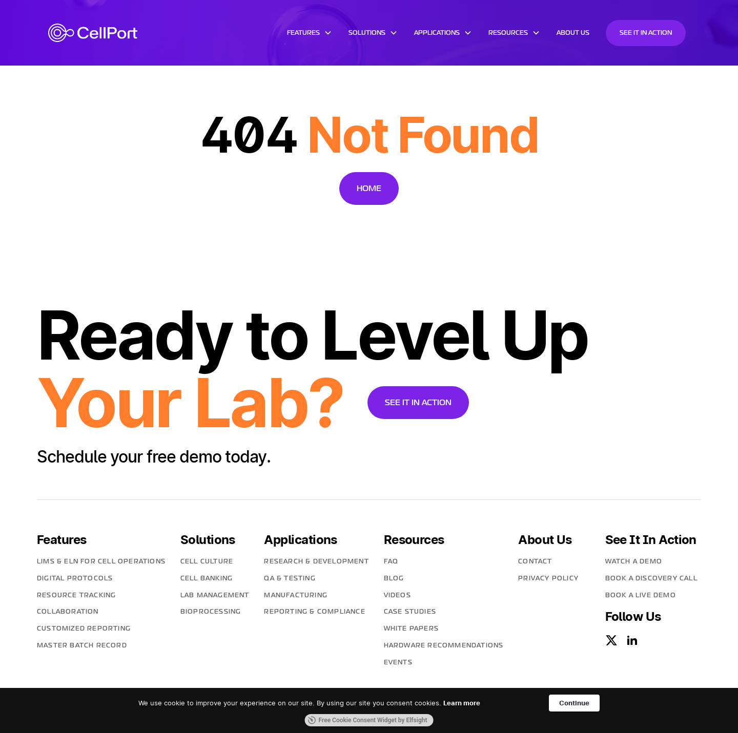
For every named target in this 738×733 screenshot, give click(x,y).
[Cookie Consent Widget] (369, 710)
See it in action (646, 33)
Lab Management (215, 595)
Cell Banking (206, 578)
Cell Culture (206, 561)
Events (398, 662)
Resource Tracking (76, 595)
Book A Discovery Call (651, 578)
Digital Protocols (75, 578)
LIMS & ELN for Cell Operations (101, 561)
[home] (92, 33)
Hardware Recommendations (444, 645)
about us (573, 33)
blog (394, 578)
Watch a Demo (633, 561)
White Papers (411, 628)
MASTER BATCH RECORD (82, 645)
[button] (309, 32)
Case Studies (410, 612)
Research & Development (316, 561)
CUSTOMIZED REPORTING (84, 628)
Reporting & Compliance (314, 612)
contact (535, 561)
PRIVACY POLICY (548, 578)
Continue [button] (574, 703)
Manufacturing (295, 595)
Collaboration (68, 612)
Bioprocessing (210, 612)
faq (391, 561)
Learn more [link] (461, 703)
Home (369, 188)
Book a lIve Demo (640, 595)
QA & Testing (289, 578)
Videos (397, 595)
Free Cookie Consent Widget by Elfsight (367, 720)
